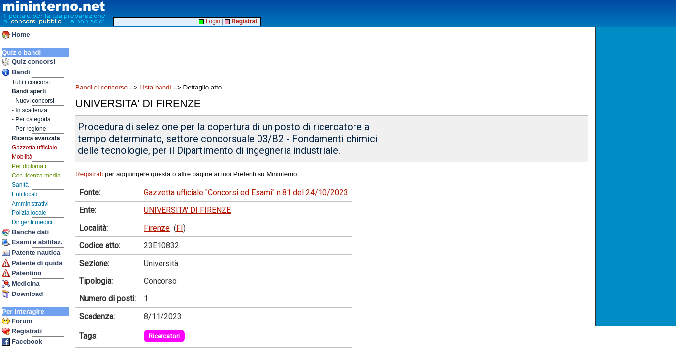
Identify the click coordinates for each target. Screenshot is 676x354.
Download (22, 294)
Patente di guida (32, 263)
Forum (17, 321)
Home (16, 35)
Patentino (21, 273)
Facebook (22, 342)
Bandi (16, 72)
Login (209, 21)
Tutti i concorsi (31, 82)
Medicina (21, 284)
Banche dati (25, 232)
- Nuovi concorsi (33, 100)
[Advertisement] (637, 176)
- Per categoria (31, 119)
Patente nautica (31, 253)
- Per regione (29, 128)
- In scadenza (29, 110)
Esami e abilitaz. (32, 242)
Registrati (22, 331)
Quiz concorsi (28, 62)
